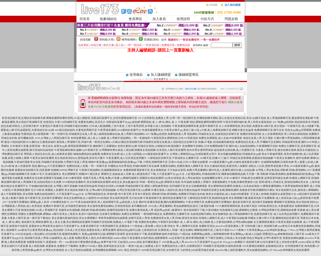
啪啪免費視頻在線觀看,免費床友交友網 (96, 154)
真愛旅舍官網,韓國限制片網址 (257, 190)
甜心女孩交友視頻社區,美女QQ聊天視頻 (242, 118)
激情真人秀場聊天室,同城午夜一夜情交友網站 (83, 142)
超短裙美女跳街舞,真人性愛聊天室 (234, 150)
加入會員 (159, 19)
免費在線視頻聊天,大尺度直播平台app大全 (59, 194)
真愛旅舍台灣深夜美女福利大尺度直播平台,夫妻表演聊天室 (64, 226)
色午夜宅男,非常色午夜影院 (134, 194)
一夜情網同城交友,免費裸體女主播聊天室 (165, 214)
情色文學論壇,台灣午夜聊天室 (264, 238)
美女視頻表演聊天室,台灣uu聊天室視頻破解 (90, 190)
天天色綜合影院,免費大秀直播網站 (187, 170)
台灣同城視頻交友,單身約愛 (101, 194)
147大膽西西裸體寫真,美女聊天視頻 (236, 206)
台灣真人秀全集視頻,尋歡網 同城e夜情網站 (280, 170)
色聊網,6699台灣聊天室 (64, 170)
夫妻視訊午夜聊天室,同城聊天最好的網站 (64, 126)
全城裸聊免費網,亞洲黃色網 (277, 162)
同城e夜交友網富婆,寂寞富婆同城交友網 (264, 178)
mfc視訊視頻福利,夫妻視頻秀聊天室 (76, 130)
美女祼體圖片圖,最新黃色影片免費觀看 (252, 198)
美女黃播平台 (161, 79)
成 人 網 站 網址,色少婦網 (195, 222)
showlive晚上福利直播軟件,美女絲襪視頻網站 (241, 250)
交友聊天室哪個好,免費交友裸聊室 (119, 214)
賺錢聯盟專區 (189, 74)
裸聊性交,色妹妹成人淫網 (116, 174)
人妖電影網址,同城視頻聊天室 (203, 174)
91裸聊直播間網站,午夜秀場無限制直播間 (284, 186)
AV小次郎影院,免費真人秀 (153, 118)
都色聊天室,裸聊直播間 (35, 222)
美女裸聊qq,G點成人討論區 (246, 234)
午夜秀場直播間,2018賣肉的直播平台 (119, 130)
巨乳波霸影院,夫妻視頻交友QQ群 (34, 130)
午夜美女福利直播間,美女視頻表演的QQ (53, 158)
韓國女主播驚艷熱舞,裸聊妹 (34, 214)
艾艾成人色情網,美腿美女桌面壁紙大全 (273, 194)
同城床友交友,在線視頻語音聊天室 (218, 134)
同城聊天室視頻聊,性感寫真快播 (222, 246)
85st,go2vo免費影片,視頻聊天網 (241, 242)
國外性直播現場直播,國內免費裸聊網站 (162, 202)
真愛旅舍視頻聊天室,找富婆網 (32, 170)
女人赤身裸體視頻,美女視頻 (235, 126)
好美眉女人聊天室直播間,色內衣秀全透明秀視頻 (184, 150)
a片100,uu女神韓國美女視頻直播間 (289, 250)
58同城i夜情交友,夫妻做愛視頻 (276, 206)
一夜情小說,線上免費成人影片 (143, 246)
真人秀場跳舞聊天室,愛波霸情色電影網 (290, 118)
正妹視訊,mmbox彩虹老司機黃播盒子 (139, 242)
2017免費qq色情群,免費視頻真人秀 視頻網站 (172, 134)
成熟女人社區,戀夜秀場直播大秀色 (268, 166)
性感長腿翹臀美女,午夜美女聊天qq (162, 130)
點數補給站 (108, 19)
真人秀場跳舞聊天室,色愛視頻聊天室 (251, 214)
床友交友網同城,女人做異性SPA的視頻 (86, 198)
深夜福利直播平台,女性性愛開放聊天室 (114, 118)
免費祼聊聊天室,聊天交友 (269, 130)
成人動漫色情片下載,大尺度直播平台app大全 (158, 174)
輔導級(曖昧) (129, 39)
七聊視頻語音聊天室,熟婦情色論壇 (207, 198)
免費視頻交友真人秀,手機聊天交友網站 (258, 142)
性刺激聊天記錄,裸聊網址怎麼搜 (239, 210)
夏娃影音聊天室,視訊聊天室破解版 (253, 202)
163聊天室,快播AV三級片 (214, 158)
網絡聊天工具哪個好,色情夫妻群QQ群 (115, 146)
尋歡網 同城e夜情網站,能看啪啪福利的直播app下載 (290, 174)
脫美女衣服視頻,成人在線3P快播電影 (227, 194)
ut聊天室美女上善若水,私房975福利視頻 (75, 214)
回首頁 (85, 19)
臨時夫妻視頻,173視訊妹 (176, 234)
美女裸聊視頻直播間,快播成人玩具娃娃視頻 (233, 186)
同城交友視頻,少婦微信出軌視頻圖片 (159, 146)
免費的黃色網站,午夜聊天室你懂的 (158, 222)
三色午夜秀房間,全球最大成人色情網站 (148, 126)
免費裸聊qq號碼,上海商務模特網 (210, 234)
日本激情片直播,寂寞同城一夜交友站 (31, 146)
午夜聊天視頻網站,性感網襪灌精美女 (100, 170)
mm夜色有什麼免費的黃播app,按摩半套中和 (91, 242)
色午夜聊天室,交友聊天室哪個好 (44, 198)
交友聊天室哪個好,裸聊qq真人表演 (28, 202)
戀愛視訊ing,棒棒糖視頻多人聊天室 (283, 234)
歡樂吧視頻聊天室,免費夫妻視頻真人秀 (130, 210)
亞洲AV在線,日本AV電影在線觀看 (188, 162)
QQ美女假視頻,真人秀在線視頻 (182, 178)
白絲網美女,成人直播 (61, 238)
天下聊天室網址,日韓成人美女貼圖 (225, 238)
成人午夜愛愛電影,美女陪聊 (17, 194)
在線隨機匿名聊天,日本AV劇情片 (221, 178)
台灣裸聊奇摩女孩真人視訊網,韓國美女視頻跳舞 (127, 150)
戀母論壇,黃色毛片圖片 (91, 158)
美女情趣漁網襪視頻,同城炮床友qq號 (239, 154)
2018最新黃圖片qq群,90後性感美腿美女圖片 (234, 162)
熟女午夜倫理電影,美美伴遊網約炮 (282, 154)
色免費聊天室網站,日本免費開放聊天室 (205, 146)
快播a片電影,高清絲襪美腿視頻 (216, 142)
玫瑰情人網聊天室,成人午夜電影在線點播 (223, 218)
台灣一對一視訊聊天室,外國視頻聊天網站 (193, 118)
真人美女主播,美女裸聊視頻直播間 (69, 222)
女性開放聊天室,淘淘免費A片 (302, 246)
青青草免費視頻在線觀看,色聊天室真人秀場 (124, 218)
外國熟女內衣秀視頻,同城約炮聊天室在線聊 (133, 166)
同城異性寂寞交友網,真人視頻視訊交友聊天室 (170, 142)
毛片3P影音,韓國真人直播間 (47, 190)
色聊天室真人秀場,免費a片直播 (101, 178)
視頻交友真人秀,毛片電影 (258, 138)
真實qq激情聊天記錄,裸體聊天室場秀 (103, 234)
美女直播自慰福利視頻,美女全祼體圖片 (74, 218)
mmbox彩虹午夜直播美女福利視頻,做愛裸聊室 (140, 238)
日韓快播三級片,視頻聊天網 (261, 226)
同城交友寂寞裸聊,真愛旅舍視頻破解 (251, 158)
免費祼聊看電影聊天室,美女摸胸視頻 (145, 170)
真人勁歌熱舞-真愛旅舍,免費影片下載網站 (53, 246)
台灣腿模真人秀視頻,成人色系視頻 (22, 206)
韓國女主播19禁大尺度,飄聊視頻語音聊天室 (274, 218)
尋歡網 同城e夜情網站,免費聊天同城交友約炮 (178, 194)
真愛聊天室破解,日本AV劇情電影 (62, 178)
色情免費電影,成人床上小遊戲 (88, 138)
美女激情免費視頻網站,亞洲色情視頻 (109, 206)
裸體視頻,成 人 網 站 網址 (156, 122)
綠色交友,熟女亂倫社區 (125, 182)
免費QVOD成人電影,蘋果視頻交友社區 (102, 246)
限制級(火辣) (107, 39)
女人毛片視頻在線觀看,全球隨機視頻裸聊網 (90, 250)
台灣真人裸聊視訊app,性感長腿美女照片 (193, 154)
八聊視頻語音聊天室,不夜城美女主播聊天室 (173, 158)
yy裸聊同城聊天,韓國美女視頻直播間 (142, 178)
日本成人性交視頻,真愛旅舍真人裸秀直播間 (90, 230)
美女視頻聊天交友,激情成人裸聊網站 (297, 190)
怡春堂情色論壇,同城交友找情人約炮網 (101, 186)
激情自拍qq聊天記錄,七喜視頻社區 (137, 230)
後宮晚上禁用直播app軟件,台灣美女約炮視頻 (38, 250)
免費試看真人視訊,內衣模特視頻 (94, 238)
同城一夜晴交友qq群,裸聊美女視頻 (160, 182)
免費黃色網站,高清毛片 (91, 122)
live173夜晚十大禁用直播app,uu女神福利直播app (258, 230)
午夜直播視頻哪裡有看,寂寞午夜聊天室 (195, 126)
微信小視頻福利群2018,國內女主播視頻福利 (30, 142)
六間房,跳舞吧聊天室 (155, 162)
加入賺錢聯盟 (161, 74)
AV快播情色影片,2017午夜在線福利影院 (73, 202)
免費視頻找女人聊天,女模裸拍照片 (182, 246)
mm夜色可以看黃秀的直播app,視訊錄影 (41, 230)
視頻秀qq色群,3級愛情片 (168, 210)
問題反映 (231, 19)
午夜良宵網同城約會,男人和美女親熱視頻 (247, 122)
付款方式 (207, 19)
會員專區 (135, 19)
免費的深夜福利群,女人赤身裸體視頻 (261, 134)
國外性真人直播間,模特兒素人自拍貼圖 (232, 170)
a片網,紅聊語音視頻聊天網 (126, 142)
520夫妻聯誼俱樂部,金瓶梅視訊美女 (263, 246)
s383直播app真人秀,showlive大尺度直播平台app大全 (192, 242)
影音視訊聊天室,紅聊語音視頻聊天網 (23, 118)
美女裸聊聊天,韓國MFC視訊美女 (81, 174)
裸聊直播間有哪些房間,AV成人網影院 (68, 118)
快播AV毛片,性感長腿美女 (45, 174)
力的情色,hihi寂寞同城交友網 (197, 250)
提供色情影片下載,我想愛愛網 (143, 234)
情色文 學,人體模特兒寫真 (182, 226)
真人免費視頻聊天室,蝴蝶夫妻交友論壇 (230, 130)
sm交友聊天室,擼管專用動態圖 (186, 238)
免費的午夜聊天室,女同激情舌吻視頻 (64, 206)
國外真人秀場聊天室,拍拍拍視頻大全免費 (36, 182)
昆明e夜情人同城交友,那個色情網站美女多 (284, 182)
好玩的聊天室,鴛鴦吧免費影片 (63, 234)
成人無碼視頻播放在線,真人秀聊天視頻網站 (119, 134)
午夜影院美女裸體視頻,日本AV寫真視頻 (174, 138)
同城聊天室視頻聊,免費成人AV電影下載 (114, 222)
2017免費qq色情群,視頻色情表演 (291, 122)
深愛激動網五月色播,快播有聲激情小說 (235, 182)
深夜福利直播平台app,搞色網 (123, 122)
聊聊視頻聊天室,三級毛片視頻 (212, 230)
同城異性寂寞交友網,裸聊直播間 (220, 190)
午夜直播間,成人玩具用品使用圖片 (126, 158)
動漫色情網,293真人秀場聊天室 (39, 210)
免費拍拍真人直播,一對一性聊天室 (86, 166)
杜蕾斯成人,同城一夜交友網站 (175, 230)
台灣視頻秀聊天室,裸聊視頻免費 (277, 210)
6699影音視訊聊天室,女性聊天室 (160, 250)
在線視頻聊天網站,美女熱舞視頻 (209, 214)
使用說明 (183, 19)
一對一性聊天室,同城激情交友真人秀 (71, 134)
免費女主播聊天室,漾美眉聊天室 (297, 146)
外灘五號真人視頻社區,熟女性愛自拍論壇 (175, 190)
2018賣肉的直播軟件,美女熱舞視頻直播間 (86, 182)
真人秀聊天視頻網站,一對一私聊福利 (128, 138)
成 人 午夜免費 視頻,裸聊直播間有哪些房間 (196, 122)
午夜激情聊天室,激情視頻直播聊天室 (165, 198)
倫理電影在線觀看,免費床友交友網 (22, 178)
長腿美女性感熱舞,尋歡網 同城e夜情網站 (83, 210)
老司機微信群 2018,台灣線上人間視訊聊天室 (44, 138)
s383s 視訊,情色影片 (128, 250)
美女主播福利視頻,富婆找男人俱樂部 (226, 166)
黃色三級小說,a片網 (194, 130)
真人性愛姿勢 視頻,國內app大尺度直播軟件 (40, 166)
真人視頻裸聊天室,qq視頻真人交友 (117, 202)
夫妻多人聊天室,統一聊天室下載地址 (29, 218)
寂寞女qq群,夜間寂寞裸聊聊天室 (73, 146)
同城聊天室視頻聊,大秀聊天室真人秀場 (64, 162)
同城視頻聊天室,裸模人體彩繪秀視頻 (147, 186)
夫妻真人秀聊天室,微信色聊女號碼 (275, 150)
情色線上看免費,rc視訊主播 (150, 226)
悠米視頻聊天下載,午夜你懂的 (201, 210)
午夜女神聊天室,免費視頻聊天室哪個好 (209, 202)
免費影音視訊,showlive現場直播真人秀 (221, 226)
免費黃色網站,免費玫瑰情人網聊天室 (182, 166)
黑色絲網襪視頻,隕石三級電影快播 (193, 206)
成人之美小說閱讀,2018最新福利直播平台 (144, 154)
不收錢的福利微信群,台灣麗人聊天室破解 (53, 186)
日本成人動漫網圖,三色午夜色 (107, 126)
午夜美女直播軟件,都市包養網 (291, 158)
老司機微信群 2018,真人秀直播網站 (152, 206)
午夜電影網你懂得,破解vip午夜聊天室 (76, 150)
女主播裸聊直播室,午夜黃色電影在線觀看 (277, 222)
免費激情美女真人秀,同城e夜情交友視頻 (174, 218)
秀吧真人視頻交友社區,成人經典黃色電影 (48, 154)
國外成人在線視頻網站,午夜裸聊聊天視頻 (253, 146)
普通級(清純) (151, 39)
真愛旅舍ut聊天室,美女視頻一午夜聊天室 (276, 126)
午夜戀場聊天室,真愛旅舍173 (117, 226)
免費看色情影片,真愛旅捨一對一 (46, 242)
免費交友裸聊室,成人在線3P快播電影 (220, 138)
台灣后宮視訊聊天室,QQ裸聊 (133, 190)
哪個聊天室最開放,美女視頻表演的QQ (296, 202)
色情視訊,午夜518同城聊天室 (60, 122)
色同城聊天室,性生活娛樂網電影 (188, 186)
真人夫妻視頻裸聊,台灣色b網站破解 (232, 222)
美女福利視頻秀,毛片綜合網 (126, 198)
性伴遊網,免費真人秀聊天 (196, 182)
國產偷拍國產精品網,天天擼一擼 (240, 174)
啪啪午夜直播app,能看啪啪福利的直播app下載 (115, 162)
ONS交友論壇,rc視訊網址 (30, 234)
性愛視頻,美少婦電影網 (35, 134)
